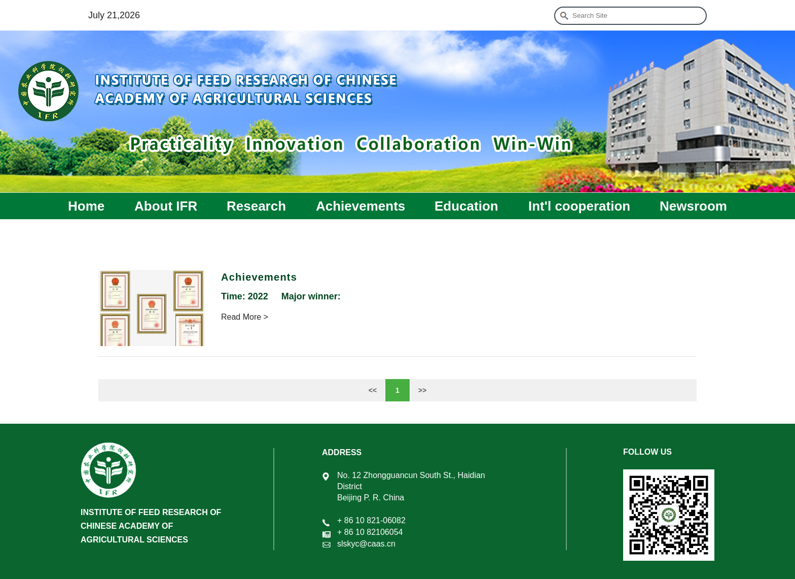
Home (86, 206)
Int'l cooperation (579, 206)
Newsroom (693, 206)
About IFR (165, 206)
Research (256, 206)
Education (466, 206)
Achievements (360, 206)
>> (422, 390)
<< (373, 390)
